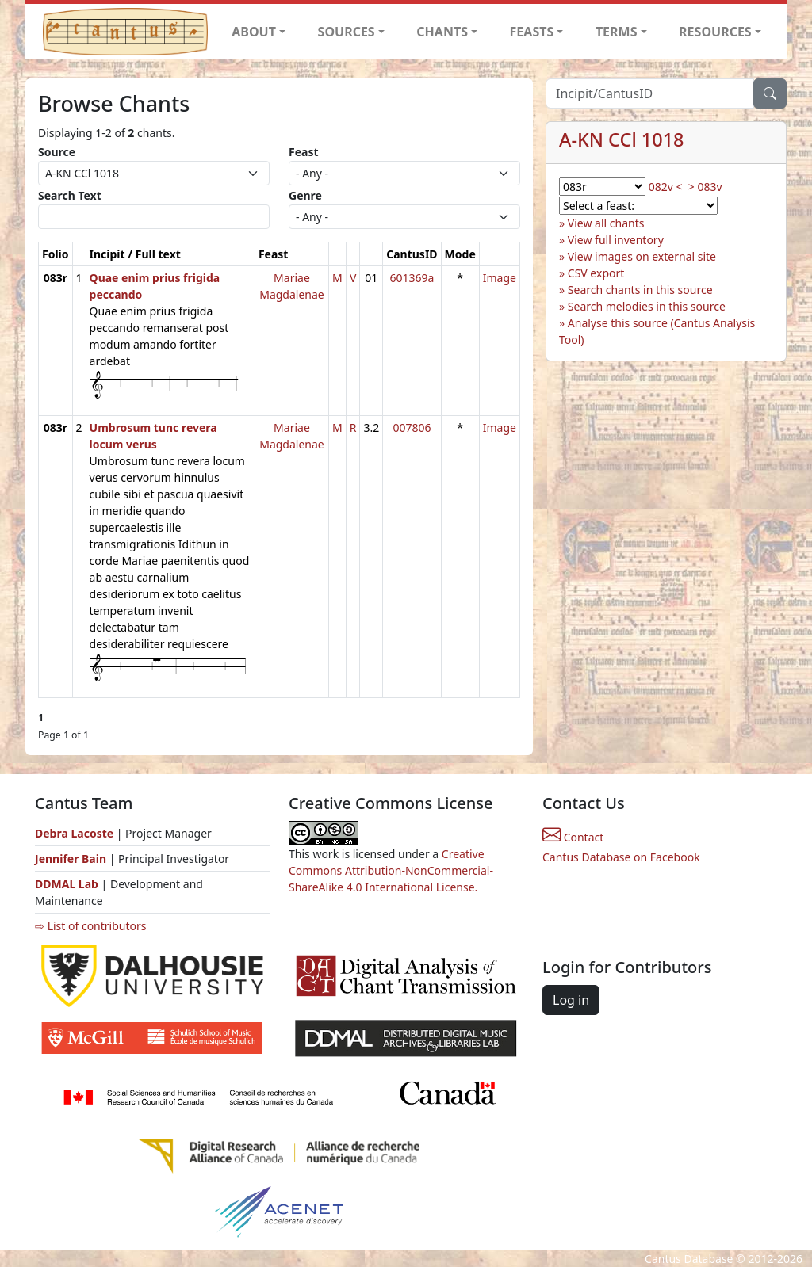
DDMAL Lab (66, 883)
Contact (572, 837)
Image (499, 277)
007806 (412, 427)
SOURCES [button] (346, 31)
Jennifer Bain (72, 858)
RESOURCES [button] (715, 31)
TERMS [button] (617, 31)
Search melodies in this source (647, 306)
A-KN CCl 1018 (621, 139)
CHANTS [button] (442, 31)
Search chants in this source (640, 289)
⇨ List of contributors (90, 925)
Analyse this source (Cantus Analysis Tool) (657, 331)
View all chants (606, 223)
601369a (411, 277)
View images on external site (642, 256)
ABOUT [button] (254, 31)
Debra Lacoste (74, 833)
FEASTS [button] (532, 31)
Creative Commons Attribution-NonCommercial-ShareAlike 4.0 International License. (391, 870)
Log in (571, 1000)
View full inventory (616, 239)
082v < (666, 186)
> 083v (705, 186)
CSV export (596, 272)
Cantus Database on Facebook (621, 856)
